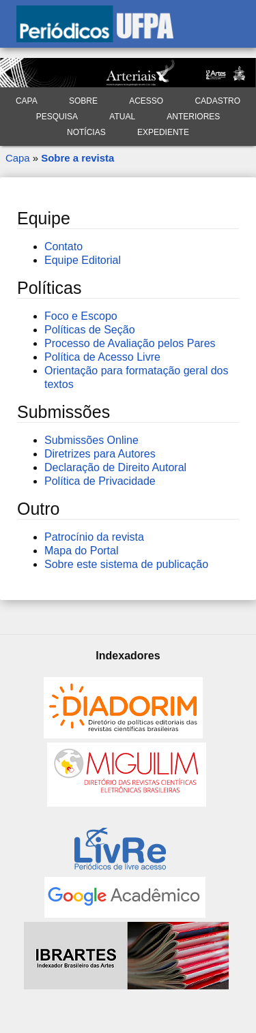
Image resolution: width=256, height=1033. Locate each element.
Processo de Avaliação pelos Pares (130, 343)
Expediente (163, 132)
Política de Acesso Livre (102, 357)
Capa (27, 101)
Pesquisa (57, 116)
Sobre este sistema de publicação (126, 564)
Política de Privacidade (100, 481)
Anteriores (193, 116)
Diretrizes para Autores (100, 454)
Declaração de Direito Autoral (115, 467)
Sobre (83, 101)
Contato (63, 246)
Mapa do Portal (81, 550)
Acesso (146, 101)
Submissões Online (91, 440)
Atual (122, 116)
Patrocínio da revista (94, 537)
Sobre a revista (77, 158)
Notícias (86, 132)
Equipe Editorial (82, 260)
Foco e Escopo (80, 316)
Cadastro (217, 101)
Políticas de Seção (89, 329)
